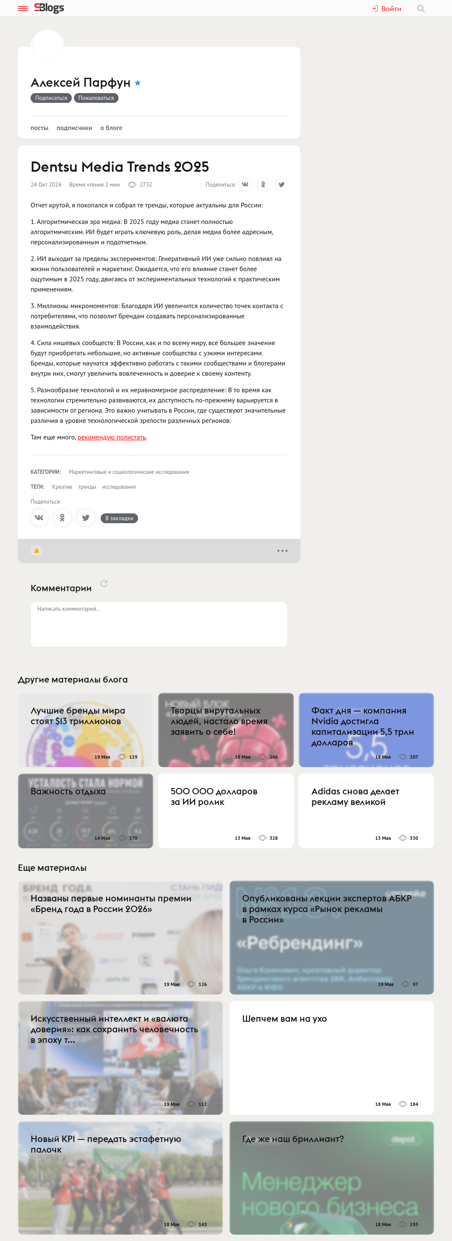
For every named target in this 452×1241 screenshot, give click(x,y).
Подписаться (51, 98)
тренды (87, 486)
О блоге (111, 127)
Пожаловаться (96, 98)
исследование (119, 486)
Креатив (62, 486)
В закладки (119, 518)
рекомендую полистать (111, 437)
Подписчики (74, 127)
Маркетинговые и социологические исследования (129, 472)
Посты (39, 127)
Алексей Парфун (81, 82)
